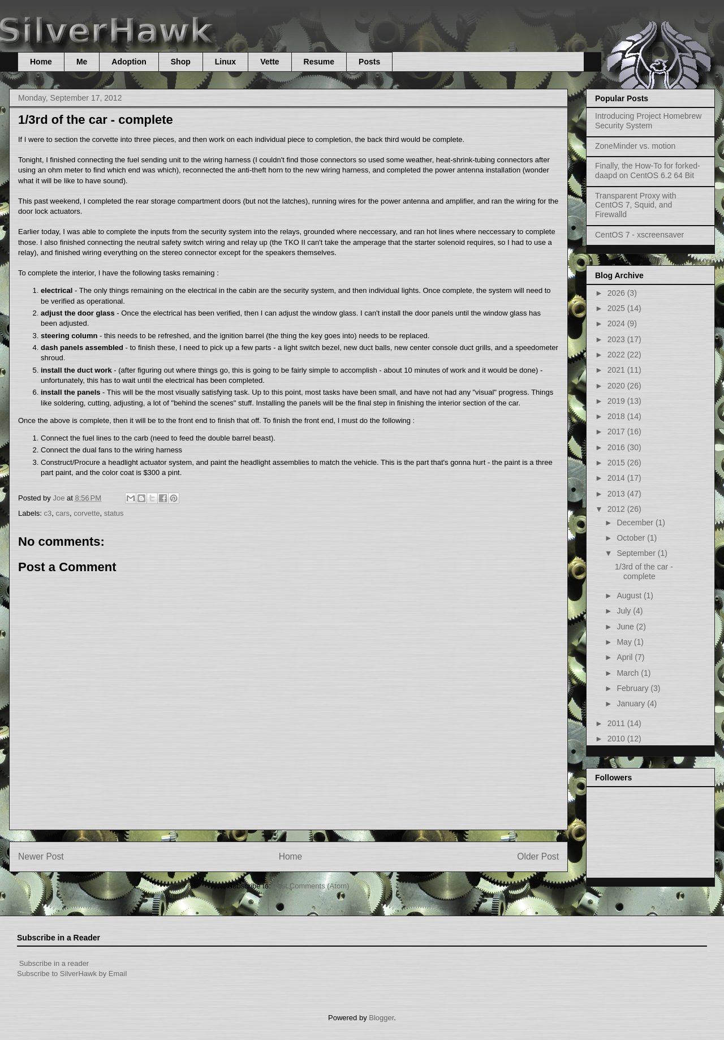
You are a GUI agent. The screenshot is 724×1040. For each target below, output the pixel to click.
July (625, 610)
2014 (617, 477)
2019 (617, 400)
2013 (617, 493)
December (636, 522)
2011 (617, 723)
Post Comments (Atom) (311, 886)
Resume (319, 61)
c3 (48, 513)
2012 (617, 508)
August (630, 595)
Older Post (538, 856)
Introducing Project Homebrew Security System (648, 120)
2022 (617, 354)
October (632, 537)
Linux (225, 61)
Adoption (128, 61)
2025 (617, 308)
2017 (617, 431)
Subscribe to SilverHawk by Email (72, 973)
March (629, 672)
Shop (181, 61)
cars (63, 513)
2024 (617, 323)
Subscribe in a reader (54, 963)
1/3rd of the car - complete (644, 571)
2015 (617, 462)
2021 (617, 369)
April (626, 657)
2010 (617, 738)
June (626, 626)
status (114, 513)
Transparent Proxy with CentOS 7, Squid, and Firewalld (635, 205)
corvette (87, 513)
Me (81, 61)
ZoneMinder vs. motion (635, 145)
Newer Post (41, 856)
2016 (617, 447)
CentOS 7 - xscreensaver (639, 234)
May (625, 641)
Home (41, 61)
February (633, 688)
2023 (617, 339)
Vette (269, 61)
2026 (617, 292)
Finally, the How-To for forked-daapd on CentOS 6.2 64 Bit (647, 170)
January (632, 703)
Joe (60, 498)
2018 (617, 416)
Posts (369, 61)
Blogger (381, 1017)
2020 (617, 385)
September (637, 553)
